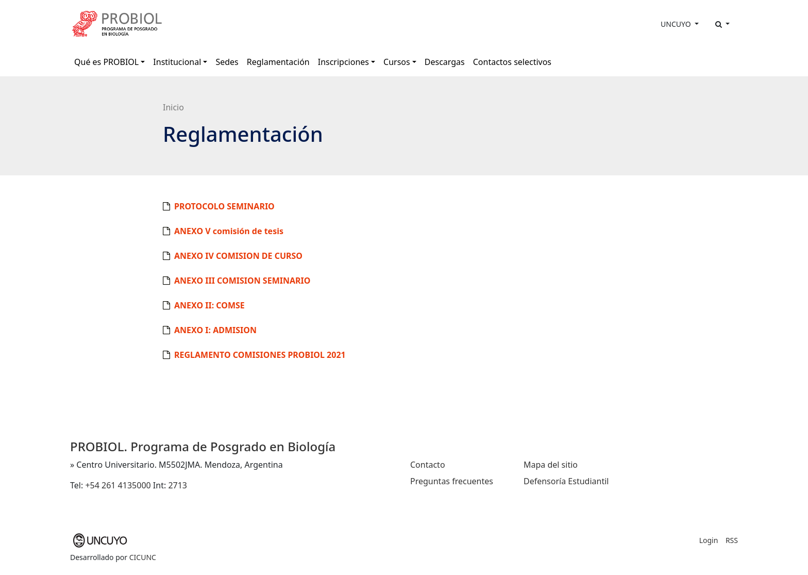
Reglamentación (278, 62)
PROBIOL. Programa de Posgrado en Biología (202, 446)
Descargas (445, 62)
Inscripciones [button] (343, 62)
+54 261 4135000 (117, 485)
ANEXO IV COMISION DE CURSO (238, 255)
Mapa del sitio (551, 464)
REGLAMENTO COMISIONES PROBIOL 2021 (260, 354)
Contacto (427, 464)
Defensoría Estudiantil (566, 481)
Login (708, 540)
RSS (732, 540)
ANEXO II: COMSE (209, 305)
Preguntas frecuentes (451, 481)
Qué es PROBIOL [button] (106, 62)
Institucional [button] (177, 62)
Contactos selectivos (512, 62)
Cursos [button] (396, 62)
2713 (177, 485)
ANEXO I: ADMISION (215, 330)
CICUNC (142, 557)
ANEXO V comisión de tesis (228, 231)
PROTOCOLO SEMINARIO (224, 206)
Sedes (226, 62)
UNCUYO (677, 24)
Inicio (173, 107)
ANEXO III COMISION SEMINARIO (242, 280)
